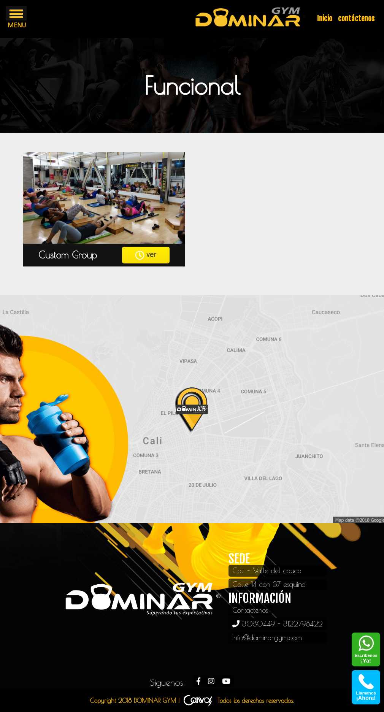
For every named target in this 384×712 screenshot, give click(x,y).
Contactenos (251, 610)
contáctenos (356, 18)
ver (145, 255)
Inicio (324, 18)
